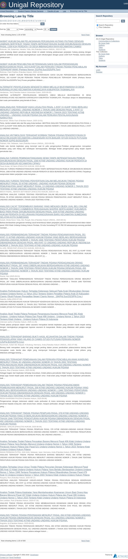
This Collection (103, 27)
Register (99, 72)
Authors (102, 45)
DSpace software (6, 555)
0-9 (1, 21)
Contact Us (4, 557)
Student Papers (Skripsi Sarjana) (30, 11)
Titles (101, 47)
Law (64, 11)
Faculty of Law (53, 11)
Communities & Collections (109, 41)
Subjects (102, 50)
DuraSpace (34, 555)
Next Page (85, 35)
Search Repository (105, 25)
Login (126, 3)
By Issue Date (104, 43)
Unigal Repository (7, 11)
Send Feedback (15, 557)
